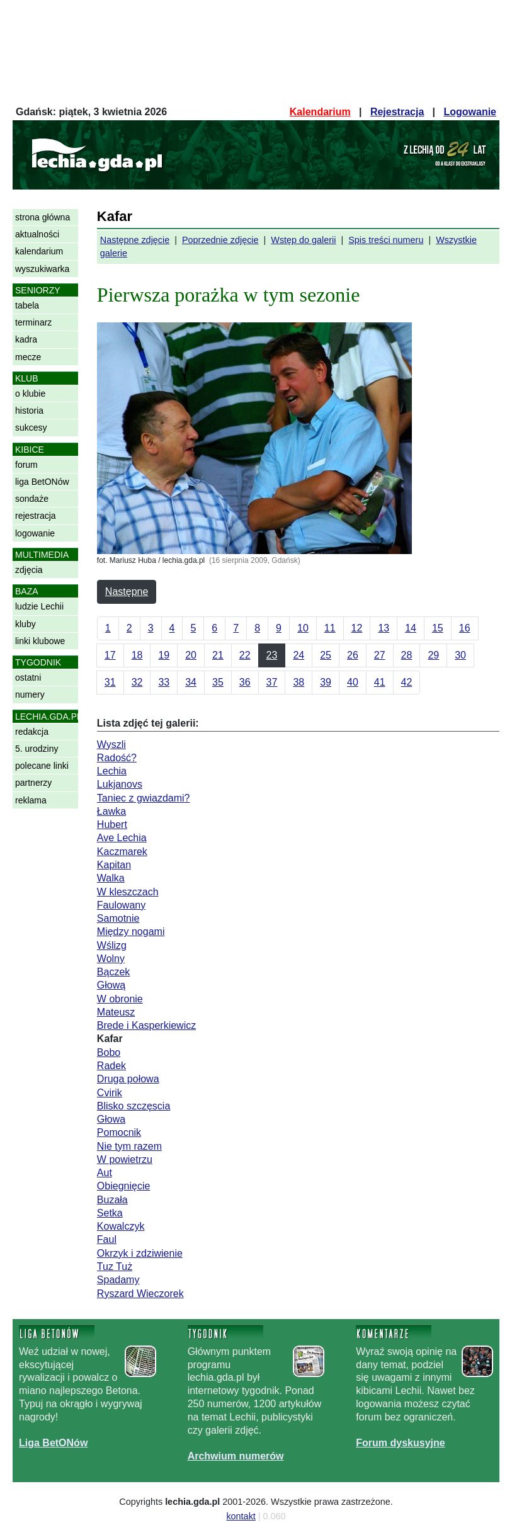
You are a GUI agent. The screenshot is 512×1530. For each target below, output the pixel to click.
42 (406, 682)
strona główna (42, 217)
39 (325, 682)
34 (190, 682)
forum (26, 465)
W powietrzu (124, 1159)
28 (406, 655)
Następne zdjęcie (134, 240)
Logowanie (469, 111)
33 (163, 682)
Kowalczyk (121, 1226)
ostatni (28, 677)
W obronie (120, 999)
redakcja (31, 732)
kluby (25, 624)
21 (218, 655)
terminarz (33, 322)
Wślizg (112, 945)
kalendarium (39, 251)
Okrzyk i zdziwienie (140, 1253)
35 (218, 682)
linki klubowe (40, 641)
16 (464, 628)
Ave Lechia (122, 837)
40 (352, 682)
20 (190, 655)
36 (245, 682)
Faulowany (121, 905)
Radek (111, 1065)
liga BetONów (42, 482)
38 (298, 682)
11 (330, 628)
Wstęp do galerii (303, 240)
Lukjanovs (119, 784)
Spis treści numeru (385, 240)
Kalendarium (320, 111)
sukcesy (31, 427)
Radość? (117, 757)
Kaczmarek (122, 851)
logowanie (35, 533)
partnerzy (33, 783)
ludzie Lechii (39, 606)
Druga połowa (128, 1079)
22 (245, 655)
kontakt (240, 1516)
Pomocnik (119, 1132)
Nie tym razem (129, 1146)
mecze (28, 357)
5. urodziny (36, 749)
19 (163, 655)
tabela (27, 305)
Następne (127, 591)
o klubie (30, 393)
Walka (111, 878)
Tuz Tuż (114, 1266)
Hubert (112, 824)
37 (272, 682)
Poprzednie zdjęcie (220, 240)
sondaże (31, 499)
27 (379, 655)
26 (352, 655)
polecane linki (42, 766)
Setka (110, 1213)
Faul (107, 1239)
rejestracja (35, 516)
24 (298, 655)
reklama (31, 800)
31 (110, 682)
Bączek (113, 971)
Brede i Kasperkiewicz (146, 1025)
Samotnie (118, 918)
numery (30, 694)
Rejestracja (397, 111)
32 (137, 682)
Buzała (112, 1199)
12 (357, 628)
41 (379, 682)
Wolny (111, 958)
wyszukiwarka (42, 269)
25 (325, 655)
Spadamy (118, 1279)
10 (303, 628)
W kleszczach (128, 892)
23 (272, 655)
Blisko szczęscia (133, 1106)
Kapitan (114, 864)
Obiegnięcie (124, 1186)
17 (110, 655)
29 (433, 655)
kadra (26, 339)
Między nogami (131, 931)
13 (383, 628)
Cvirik (109, 1092)
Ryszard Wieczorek (140, 1293)
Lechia (112, 771)
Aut (104, 1172)
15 (437, 628)
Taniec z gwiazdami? (143, 798)
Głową (111, 985)
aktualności (37, 234)
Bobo (108, 1052)
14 (410, 628)
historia (29, 410)
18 (137, 655)
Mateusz (116, 1012)
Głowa (111, 1119)
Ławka (111, 811)
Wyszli (111, 744)
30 (460, 655)
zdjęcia (29, 570)
